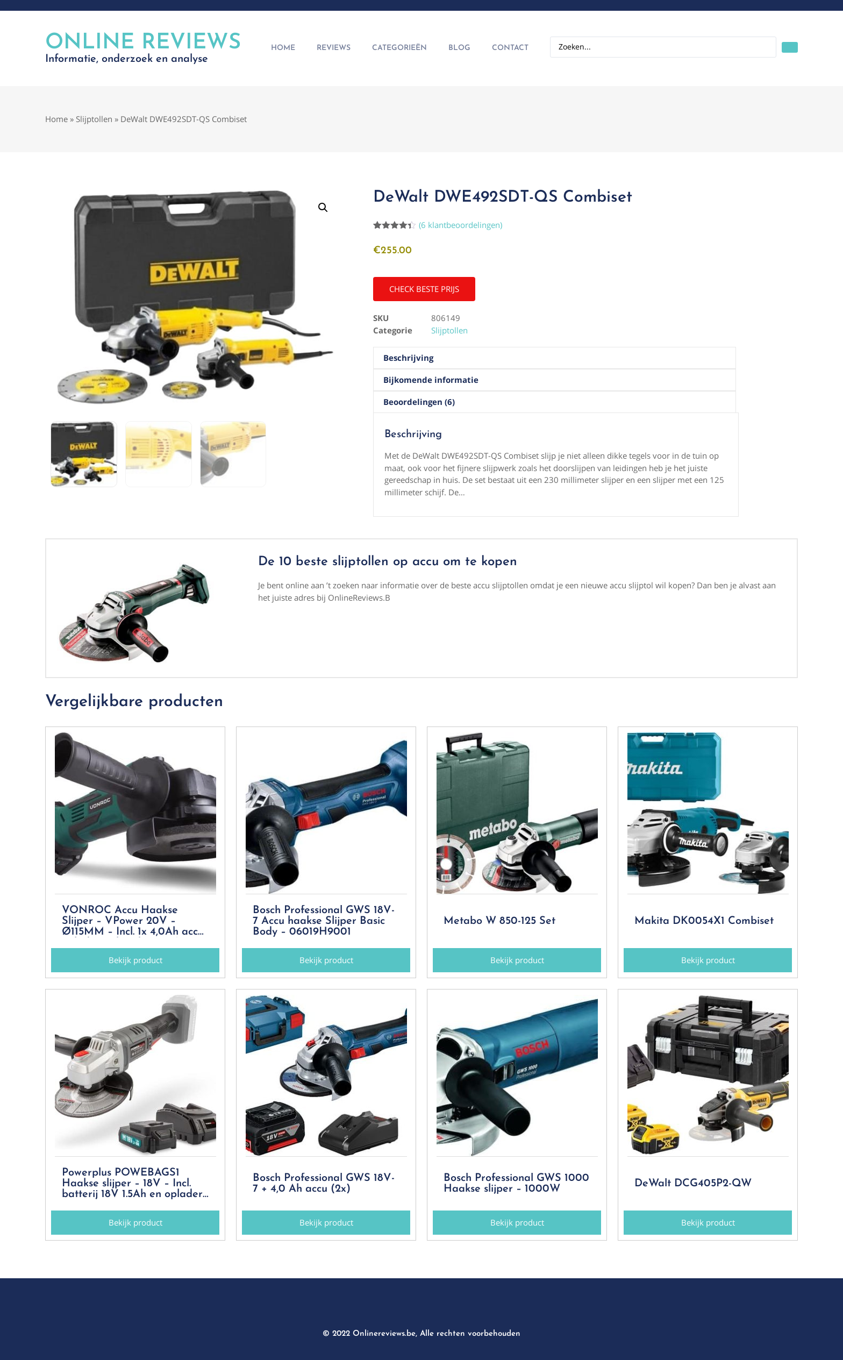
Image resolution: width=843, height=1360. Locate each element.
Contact (510, 48)
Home (283, 48)
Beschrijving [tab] (408, 357)
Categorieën (399, 48)
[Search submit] (790, 47)
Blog (459, 48)
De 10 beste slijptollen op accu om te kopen (387, 562)
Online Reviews (143, 43)
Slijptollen (94, 118)
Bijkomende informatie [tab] (430, 379)
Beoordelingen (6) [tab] (419, 401)
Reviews (334, 48)
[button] (323, 207)
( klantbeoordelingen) (460, 224)
